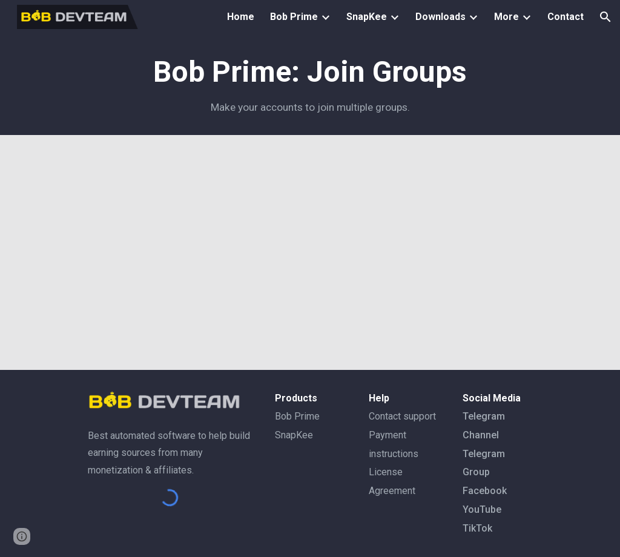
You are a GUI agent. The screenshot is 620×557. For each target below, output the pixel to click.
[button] (605, 16)
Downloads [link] (440, 16)
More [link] (506, 16)
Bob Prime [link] (294, 16)
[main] (310, 84)
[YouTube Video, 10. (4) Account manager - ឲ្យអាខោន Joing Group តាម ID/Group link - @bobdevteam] (310, 252)
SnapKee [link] (366, 16)
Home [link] (240, 16)
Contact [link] (565, 16)
